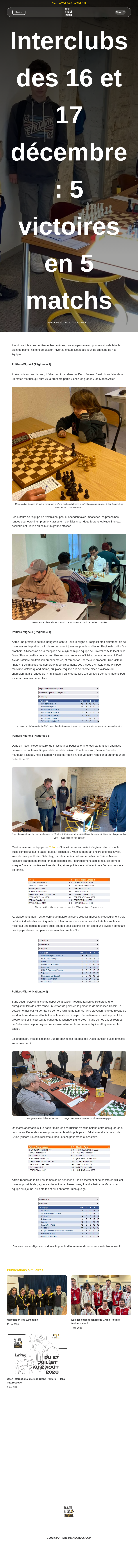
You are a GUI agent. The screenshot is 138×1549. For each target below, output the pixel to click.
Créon (52, 847)
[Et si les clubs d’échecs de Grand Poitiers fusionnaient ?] (101, 1295)
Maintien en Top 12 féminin (22, 1319)
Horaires (18, 12)
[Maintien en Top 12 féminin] (37, 1295)
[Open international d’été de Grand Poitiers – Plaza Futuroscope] (37, 1354)
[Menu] (120, 12)
